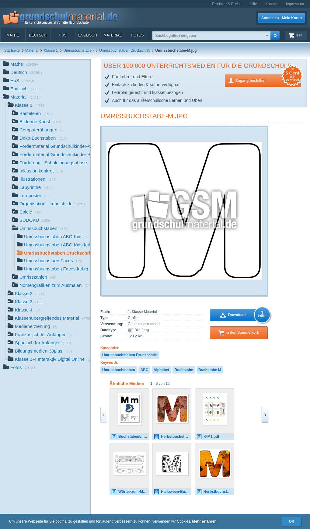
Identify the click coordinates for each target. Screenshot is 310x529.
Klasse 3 (26, 302)
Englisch (87, 35)
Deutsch (38, 35)
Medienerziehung (32, 327)
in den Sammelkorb (242, 332)
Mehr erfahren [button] (204, 521)
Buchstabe (183, 370)
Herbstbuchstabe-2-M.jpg (215, 492)
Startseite (12, 50)
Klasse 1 (51, 50)
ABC (144, 370)
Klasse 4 (25, 310)
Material (112, 35)
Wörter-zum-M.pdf (130, 492)
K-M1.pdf (207, 437)
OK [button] (291, 521)
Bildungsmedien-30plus (40, 351)
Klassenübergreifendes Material (49, 318)
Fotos (137, 35)
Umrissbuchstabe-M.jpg (144, 116)
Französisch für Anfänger (42, 335)
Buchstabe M (209, 370)
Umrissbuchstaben (78, 50)
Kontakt (271, 4)
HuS (62, 35)
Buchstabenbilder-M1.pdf (130, 437)
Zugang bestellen (268, 80)
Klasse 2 (26, 294)
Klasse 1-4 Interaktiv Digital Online (49, 360)
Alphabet (161, 370)
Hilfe (253, 4)
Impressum (295, 4)
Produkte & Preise (227, 4)
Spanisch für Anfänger (39, 343)
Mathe (12, 35)
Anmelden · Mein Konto (281, 18)
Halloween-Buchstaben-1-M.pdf (172, 492)
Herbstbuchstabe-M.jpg (172, 437)
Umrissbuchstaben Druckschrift (124, 50)
